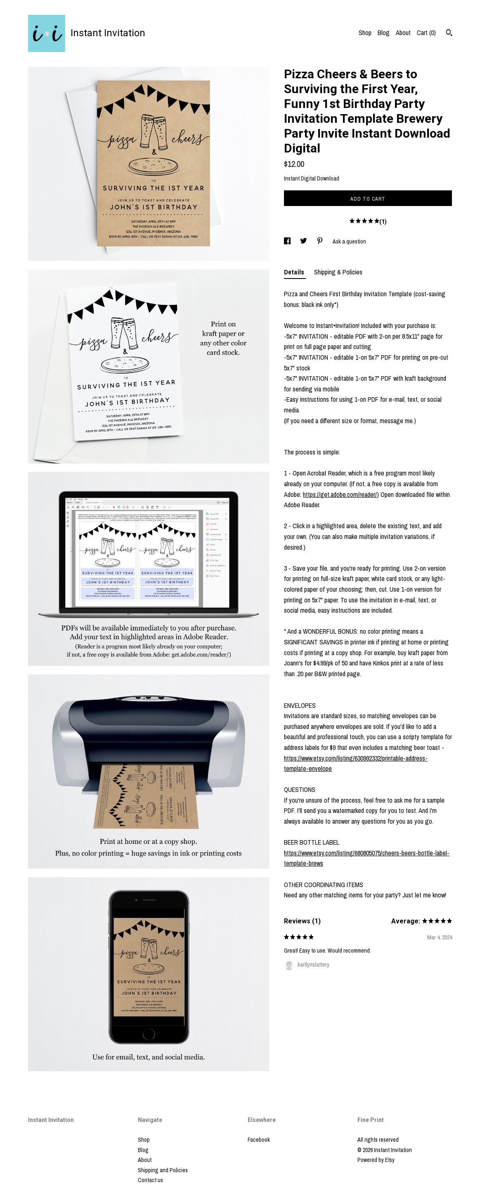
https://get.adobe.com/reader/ (340, 494)
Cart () (426, 32)
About (403, 32)
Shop (365, 32)
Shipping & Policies (338, 271)
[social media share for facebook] (288, 241)
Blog (384, 32)
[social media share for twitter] (304, 241)
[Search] (449, 33)
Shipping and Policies (163, 1170)
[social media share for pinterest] (320, 241)
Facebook (259, 1139)
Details (295, 271)
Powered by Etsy (376, 1160)
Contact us (150, 1180)
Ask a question (349, 241)
